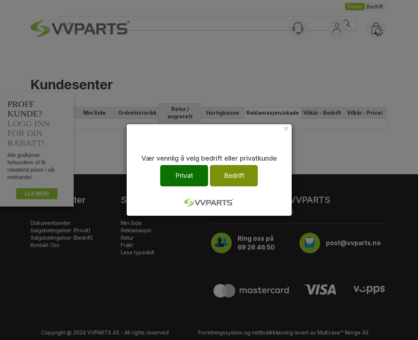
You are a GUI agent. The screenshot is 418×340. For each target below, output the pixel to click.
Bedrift (234, 175)
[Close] (286, 128)
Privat (184, 175)
